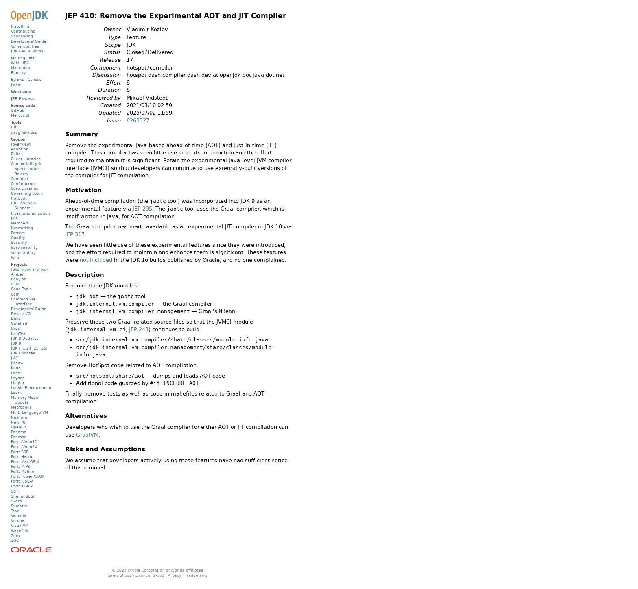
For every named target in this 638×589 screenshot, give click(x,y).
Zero (15, 535)
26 (43, 348)
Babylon (18, 279)
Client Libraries (26, 158)
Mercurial (20, 115)
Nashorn (19, 417)
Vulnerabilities (25, 46)
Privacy (174, 575)
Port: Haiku (21, 456)
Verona (17, 520)
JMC (14, 358)
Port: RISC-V (22, 481)
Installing (20, 26)
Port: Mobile (22, 471)
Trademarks (196, 575)
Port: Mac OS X (25, 461)
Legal (16, 85)
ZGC (15, 540)
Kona (16, 367)
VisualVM (19, 525)
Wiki (15, 63)
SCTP (15, 491)
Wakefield (20, 530)
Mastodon (20, 67)
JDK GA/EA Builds (27, 51)
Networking (22, 228)
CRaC (16, 284)
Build (16, 154)
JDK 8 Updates (25, 338)
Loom (16, 392)
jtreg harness (24, 132)
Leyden (18, 378)
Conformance (24, 183)
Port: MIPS (20, 466)
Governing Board (27, 193)
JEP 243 (139, 329)
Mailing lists (23, 58)
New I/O (18, 422)
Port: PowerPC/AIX (27, 476)
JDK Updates (23, 353)
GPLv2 (158, 575)
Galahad (19, 323)
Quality (18, 237)
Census (35, 79)
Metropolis (21, 407)
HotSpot (19, 198)
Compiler (19, 178)
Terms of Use (119, 575)
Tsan (15, 511)
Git (14, 127)
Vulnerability (23, 252)
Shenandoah (23, 496)
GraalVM (87, 435)
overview (21, 269)
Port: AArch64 (24, 446)
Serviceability (24, 247)
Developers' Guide (28, 41)
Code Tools (21, 289)
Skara (16, 501)
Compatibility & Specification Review (26, 168)
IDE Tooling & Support (24, 205)
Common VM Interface (23, 301)
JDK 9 (16, 343)
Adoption (19, 149)
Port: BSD (20, 452)
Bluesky (18, 72)
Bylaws (17, 79)
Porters (18, 232)
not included (96, 260)
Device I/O (21, 313)
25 (36, 348)
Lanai (16, 373)
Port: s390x (22, 486)
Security (19, 242)
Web (15, 257)
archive (39, 269)
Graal (16, 328)
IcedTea (18, 333)
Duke (16, 318)
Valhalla (18, 515)
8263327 (138, 120)
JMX (14, 218)
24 (28, 348)
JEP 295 (142, 209)
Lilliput (17, 382)
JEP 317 (75, 234)
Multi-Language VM (29, 412)
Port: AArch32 (24, 441)
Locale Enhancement (31, 387)
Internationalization (30, 213)
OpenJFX (19, 427)
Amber (17, 274)
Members (20, 223)
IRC (26, 63)
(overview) (21, 144)
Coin (15, 294)
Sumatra (19, 506)
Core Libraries (24, 188)
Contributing (23, 31)
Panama (18, 432)
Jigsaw (17, 363)
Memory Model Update (25, 399)
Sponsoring (22, 36)
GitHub (17, 110)
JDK (14, 348)
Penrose (18, 437)
